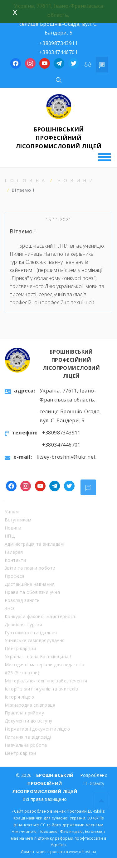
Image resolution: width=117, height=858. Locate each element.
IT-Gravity (93, 783)
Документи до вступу (28, 721)
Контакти (15, 560)
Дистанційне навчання (30, 584)
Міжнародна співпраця (30, 705)
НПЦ (10, 536)
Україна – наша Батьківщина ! (38, 656)
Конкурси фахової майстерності (41, 616)
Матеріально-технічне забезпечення (46, 681)
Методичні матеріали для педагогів (44, 665)
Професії (14, 576)
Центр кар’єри (20, 648)
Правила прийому (24, 713)
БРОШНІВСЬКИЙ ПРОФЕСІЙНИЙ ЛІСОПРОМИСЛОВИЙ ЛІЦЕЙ (58, 138)
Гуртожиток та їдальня (31, 632)
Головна (26, 180)
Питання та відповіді (28, 737)
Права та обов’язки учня (32, 592)
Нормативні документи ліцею (37, 729)
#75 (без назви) (22, 673)
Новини (76, 180)
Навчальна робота (26, 745)
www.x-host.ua (82, 851)
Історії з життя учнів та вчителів (41, 689)
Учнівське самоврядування (35, 640)
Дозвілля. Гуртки (23, 624)
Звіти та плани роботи (30, 568)
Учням (12, 512)
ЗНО (9, 608)
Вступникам (18, 520)
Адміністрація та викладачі (34, 544)
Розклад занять (22, 600)
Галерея (14, 552)
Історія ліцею (19, 697)
